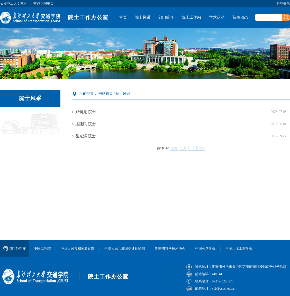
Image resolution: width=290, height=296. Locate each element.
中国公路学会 (205, 248)
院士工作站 (191, 17)
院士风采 (142, 17)
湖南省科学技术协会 (170, 248)
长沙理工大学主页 (13, 3)
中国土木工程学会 (239, 248)
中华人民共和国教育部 (77, 248)
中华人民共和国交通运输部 (124, 248)
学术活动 (217, 17)
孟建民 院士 (85, 124)
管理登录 (283, 3)
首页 (123, 17)
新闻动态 (240, 17)
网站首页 (105, 93)
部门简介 (166, 17)
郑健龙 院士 (85, 112)
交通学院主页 (43, 3)
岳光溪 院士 (85, 136)
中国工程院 (42, 248)
